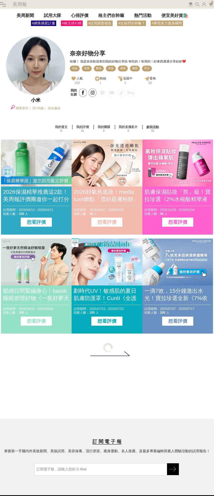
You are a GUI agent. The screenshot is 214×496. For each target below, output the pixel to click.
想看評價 (36, 222)
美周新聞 (25, 15)
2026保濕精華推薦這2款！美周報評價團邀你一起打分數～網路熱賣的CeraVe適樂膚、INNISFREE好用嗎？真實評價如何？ (36, 196)
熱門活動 (142, 15)
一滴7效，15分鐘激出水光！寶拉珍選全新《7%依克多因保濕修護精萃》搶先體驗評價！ (177, 295)
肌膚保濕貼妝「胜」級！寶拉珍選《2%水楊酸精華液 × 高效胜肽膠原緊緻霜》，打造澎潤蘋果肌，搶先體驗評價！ (177, 196)
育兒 (147, 68)
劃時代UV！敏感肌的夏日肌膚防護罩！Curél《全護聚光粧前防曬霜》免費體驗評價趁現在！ (107, 295)
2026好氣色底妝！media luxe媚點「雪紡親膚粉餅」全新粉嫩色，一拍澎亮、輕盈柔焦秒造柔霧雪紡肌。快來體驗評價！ (107, 196)
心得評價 (79, 15)
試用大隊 (52, 15)
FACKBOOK (83, 93)
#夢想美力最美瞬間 (167, 23)
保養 (87, 68)
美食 (111, 68)
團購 (135, 68)
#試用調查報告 (99, 23)
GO (173, 469)
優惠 (123, 68)
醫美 (99, 68)
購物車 (210, 4)
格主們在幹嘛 (111, 15)
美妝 (75, 68)
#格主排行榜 (72, 23)
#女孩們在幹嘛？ (131, 23)
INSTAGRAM (93, 93)
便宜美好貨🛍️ (174, 15)
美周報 (20, 4)
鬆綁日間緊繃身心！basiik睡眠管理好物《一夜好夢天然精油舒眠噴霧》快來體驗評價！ (36, 295)
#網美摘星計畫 (43, 23)
